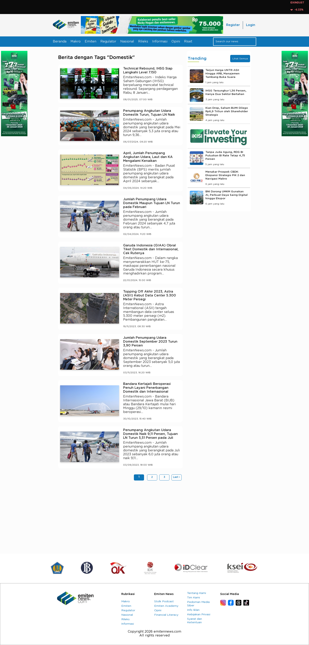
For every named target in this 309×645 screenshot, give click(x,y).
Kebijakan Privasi (198, 614)
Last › (176, 477)
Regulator (108, 41)
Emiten (90, 41)
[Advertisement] (120, 515)
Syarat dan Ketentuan (194, 621)
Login (250, 25)
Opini (175, 41)
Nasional (127, 41)
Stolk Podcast (164, 601)
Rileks (143, 41)
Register (233, 25)
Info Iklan (193, 610)
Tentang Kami (196, 593)
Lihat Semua (240, 58)
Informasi (159, 41)
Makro (75, 41)
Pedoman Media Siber (198, 604)
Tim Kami (193, 597)
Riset (188, 41)
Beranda (59, 41)
